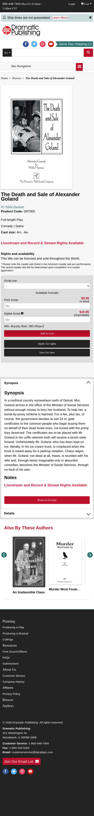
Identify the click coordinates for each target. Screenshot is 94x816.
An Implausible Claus (29, 592)
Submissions (11, 663)
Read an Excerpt (47, 499)
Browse (16, 78)
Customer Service (14, 675)
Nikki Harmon (14, 206)
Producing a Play (13, 627)
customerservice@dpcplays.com (32, 752)
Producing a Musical (15, 633)
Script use (10, 280)
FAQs (6, 657)
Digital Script (13, 313)
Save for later (47, 352)
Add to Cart (47, 333)
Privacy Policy (11, 693)
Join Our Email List (21, 761)
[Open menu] (79, 67)
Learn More (60, 17)
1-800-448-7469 (39, 743)
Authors (8, 706)
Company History (13, 681)
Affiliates (8, 687)
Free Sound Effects (15, 651)
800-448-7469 (12, 4)
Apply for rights (47, 343)
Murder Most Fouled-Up (67, 589)
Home (4, 78)
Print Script (11, 299)
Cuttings (8, 639)
